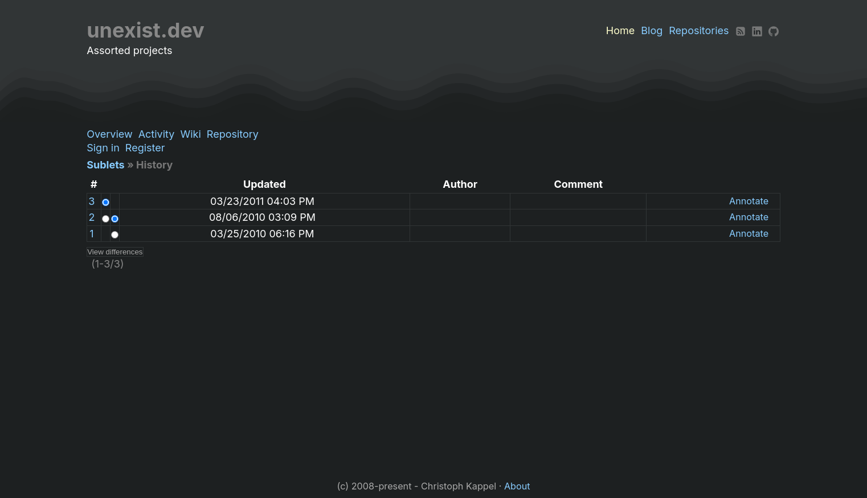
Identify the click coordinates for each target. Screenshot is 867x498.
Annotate (748, 201)
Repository (233, 134)
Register (145, 148)
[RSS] (740, 30)
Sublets (105, 165)
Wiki (190, 134)
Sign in (103, 148)
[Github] (773, 30)
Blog (651, 30)
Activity (156, 134)
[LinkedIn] (757, 30)
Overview (109, 134)
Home (620, 30)
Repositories (699, 30)
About (517, 486)
